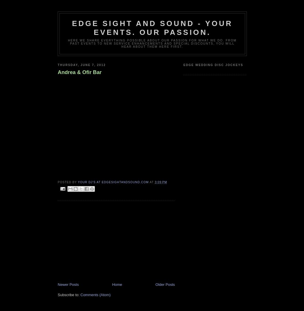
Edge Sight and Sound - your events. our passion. (152, 28)
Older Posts (165, 284)
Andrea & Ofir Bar (80, 72)
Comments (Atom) (96, 295)
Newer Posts (68, 284)
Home (117, 284)
